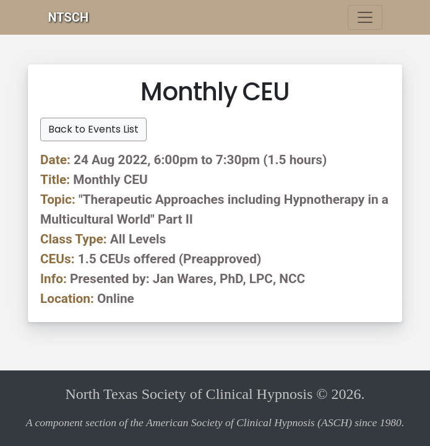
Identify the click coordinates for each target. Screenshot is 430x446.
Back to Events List (93, 129)
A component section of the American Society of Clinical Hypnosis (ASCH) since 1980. (215, 422)
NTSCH (68, 17)
